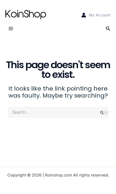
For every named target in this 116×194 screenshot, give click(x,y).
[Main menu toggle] (10, 28)
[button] (108, 28)
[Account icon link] (96, 15)
